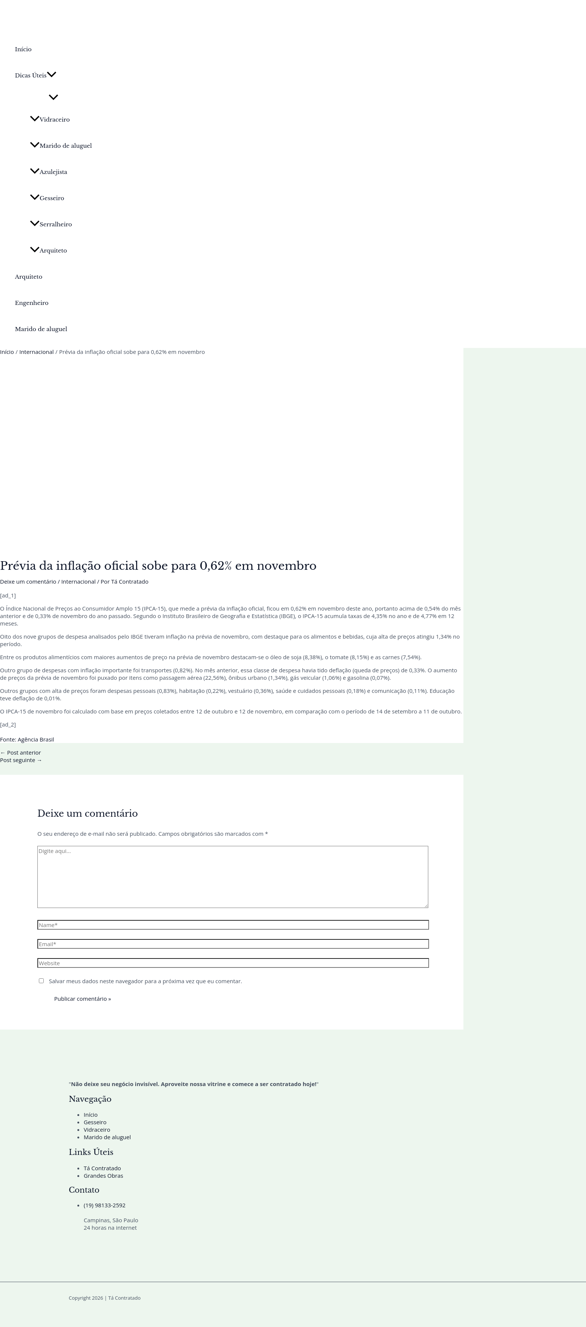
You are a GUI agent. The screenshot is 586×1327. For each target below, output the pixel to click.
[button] (51, 75)
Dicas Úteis (35, 75)
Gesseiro (47, 198)
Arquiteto (48, 250)
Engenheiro (32, 302)
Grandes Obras (103, 1175)
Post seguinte (21, 760)
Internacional (78, 581)
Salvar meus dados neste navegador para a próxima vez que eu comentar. (145, 981)
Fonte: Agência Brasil (27, 739)
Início (23, 49)
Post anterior (20, 752)
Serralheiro (51, 224)
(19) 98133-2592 (105, 1205)
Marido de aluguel (61, 145)
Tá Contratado (102, 1168)
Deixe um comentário (28, 581)
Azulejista (48, 171)
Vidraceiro (50, 119)
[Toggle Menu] (53, 98)
